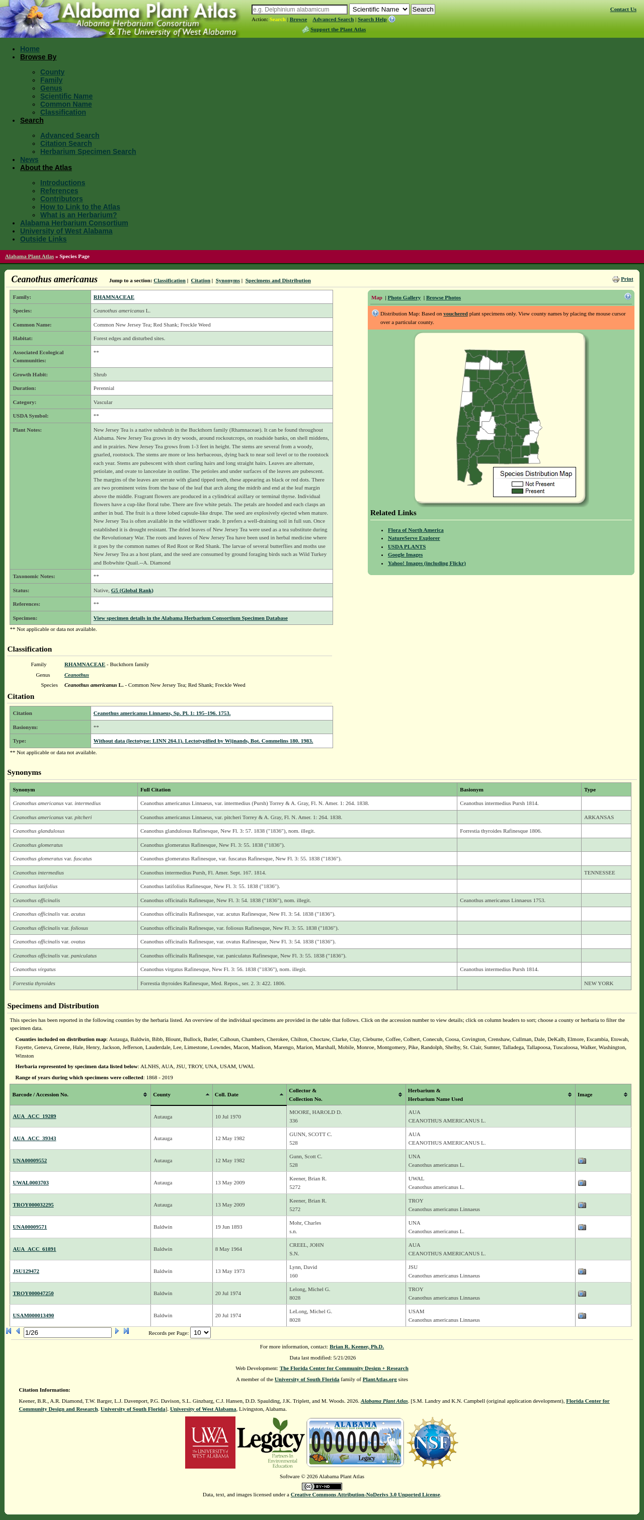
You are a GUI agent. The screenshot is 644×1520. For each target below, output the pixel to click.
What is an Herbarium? (78, 215)
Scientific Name (66, 96)
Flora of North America (416, 530)
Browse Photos (443, 297)
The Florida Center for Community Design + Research (344, 1368)
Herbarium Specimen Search (88, 151)
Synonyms (228, 280)
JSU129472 (26, 1271)
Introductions (62, 183)
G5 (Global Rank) (132, 590)
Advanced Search (333, 19)
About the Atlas (46, 168)
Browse (298, 19)
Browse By (38, 57)
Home (30, 49)
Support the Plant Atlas (338, 29)
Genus (51, 88)
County (52, 72)
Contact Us (623, 9)
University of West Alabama (66, 231)
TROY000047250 (33, 1293)
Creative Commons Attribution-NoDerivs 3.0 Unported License (365, 1494)
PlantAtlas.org (380, 1379)
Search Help (372, 19)
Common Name (66, 104)
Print (627, 279)
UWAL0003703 (31, 1182)
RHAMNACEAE (114, 297)
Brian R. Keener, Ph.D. (357, 1346)
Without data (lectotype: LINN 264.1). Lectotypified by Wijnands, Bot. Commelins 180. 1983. (203, 741)
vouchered (455, 313)
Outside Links (43, 239)
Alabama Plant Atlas (29, 256)
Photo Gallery (404, 297)
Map (376, 297)
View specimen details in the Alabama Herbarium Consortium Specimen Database (191, 618)
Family (51, 80)
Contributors (61, 199)
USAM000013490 (33, 1315)
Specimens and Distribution (278, 280)
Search (278, 19)
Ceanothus (76, 675)
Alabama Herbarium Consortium (74, 223)
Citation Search (66, 143)
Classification (63, 112)
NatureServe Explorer (414, 538)
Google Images (405, 554)
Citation (201, 280)
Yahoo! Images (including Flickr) (427, 563)
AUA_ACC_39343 (34, 1138)
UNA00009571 (30, 1227)
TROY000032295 (33, 1205)
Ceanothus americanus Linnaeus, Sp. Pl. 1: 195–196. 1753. (162, 713)
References (59, 191)
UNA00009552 (30, 1160)
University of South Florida (307, 1379)
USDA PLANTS (407, 546)
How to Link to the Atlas (80, 207)
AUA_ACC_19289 (34, 1116)
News (29, 159)
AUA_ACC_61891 (34, 1249)
